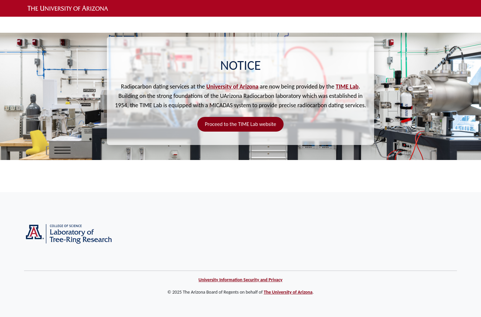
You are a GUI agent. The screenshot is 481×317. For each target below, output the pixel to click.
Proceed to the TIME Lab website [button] (240, 124)
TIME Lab (347, 86)
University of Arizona (232, 86)
